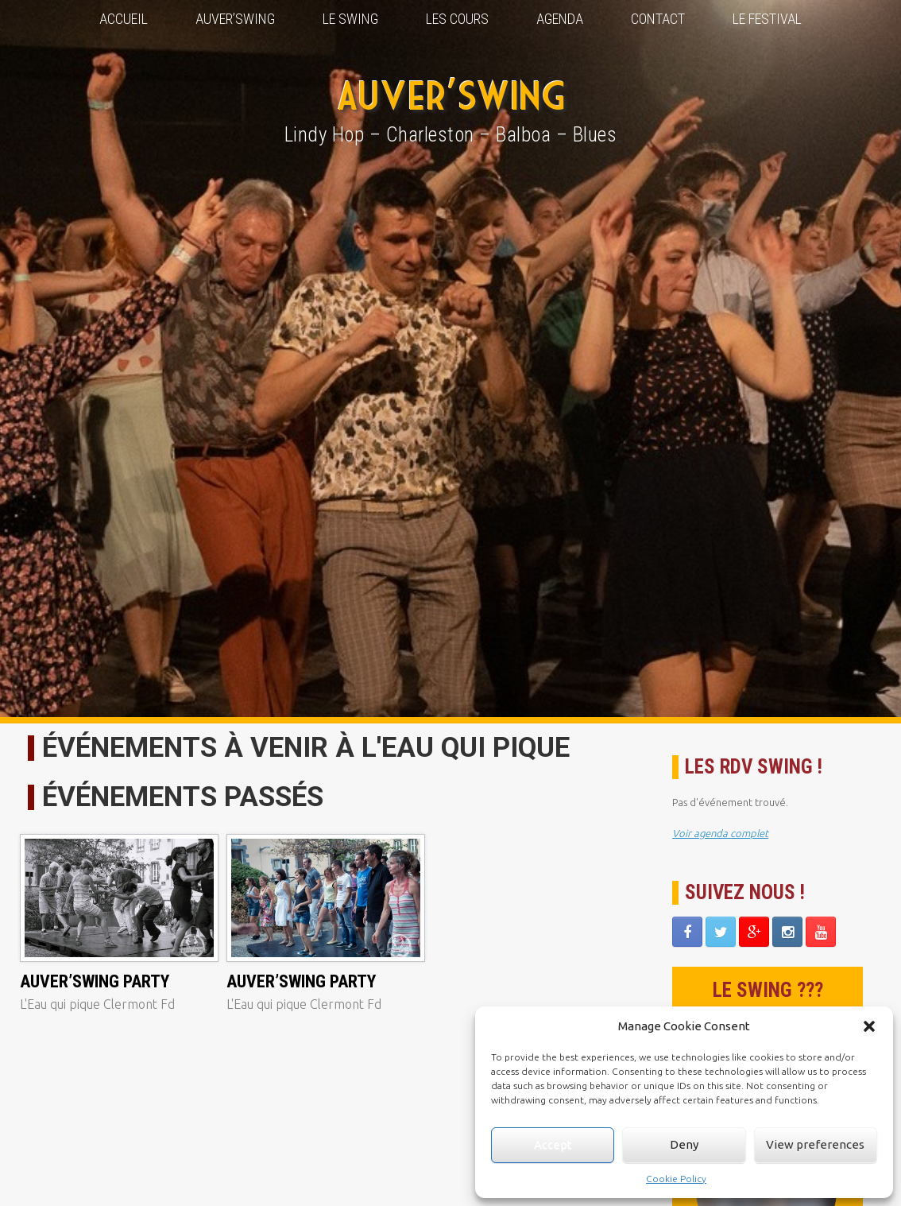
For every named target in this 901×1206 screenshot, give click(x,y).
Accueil (123, 18)
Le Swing (350, 18)
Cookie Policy (676, 1178)
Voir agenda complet (720, 833)
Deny (684, 1144)
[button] (869, 1026)
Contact (658, 18)
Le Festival (767, 18)
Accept (553, 1144)
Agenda (559, 18)
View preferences (815, 1144)
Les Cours (457, 18)
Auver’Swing (235, 18)
